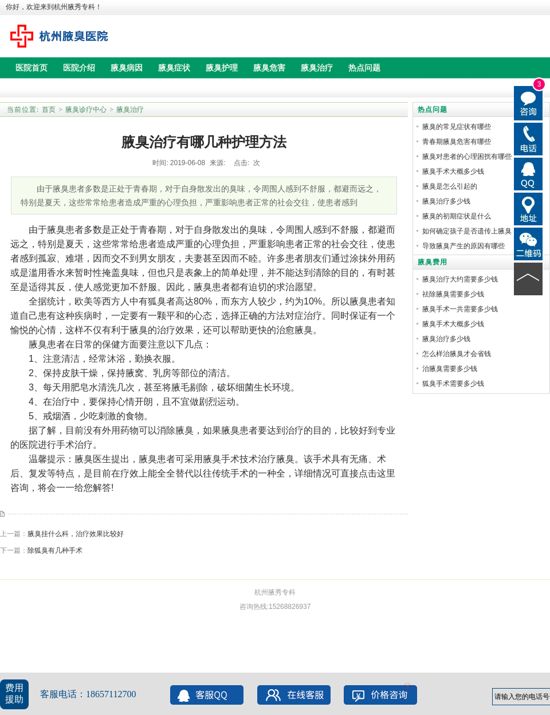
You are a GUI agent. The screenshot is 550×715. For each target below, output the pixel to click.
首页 (49, 110)
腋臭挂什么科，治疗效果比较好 (76, 534)
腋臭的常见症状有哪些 (456, 127)
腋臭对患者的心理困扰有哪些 (467, 157)
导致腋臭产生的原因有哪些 (463, 246)
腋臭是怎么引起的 (449, 186)
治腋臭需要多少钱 (449, 369)
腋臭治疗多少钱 (446, 201)
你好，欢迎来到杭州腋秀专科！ (54, 7)
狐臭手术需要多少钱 (453, 384)
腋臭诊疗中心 (86, 110)
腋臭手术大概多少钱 (453, 171)
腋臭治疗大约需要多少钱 (460, 279)
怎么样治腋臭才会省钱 (456, 354)
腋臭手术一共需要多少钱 (460, 309)
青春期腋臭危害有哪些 (456, 142)
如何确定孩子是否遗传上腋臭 (467, 231)
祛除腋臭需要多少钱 (453, 294)
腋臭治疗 (130, 110)
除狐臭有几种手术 (55, 550)
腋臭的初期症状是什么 (456, 216)
